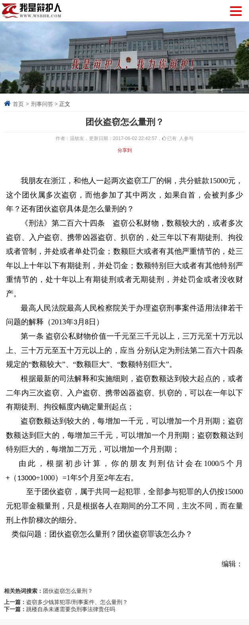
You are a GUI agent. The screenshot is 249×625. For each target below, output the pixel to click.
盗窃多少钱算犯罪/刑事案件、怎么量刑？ (77, 602)
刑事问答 (42, 104)
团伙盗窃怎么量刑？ (68, 591)
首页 (18, 104)
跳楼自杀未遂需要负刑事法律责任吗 (70, 609)
